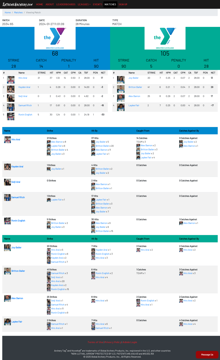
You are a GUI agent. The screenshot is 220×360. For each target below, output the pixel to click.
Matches (18, 12)
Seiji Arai (22, 96)
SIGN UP (123, 4)
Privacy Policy (113, 342)
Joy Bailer (134, 77)
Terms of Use (95, 342)
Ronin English (25, 114)
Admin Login (129, 342)
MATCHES (110, 4)
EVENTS (97, 4)
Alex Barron (134, 96)
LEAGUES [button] (83, 4)
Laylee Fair (134, 105)
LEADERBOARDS (65, 4)
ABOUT (50, 4)
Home (8, 12)
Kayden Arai (24, 87)
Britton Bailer (135, 87)
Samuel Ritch (25, 105)
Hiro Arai (22, 77)
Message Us (207, 354)
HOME (39, 4)
